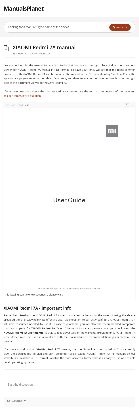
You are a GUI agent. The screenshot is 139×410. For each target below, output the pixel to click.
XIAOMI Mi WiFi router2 (87, 350)
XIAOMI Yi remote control (89, 377)
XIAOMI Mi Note (17, 377)
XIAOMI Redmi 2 (17, 371)
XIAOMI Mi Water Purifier (22, 384)
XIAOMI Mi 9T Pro (18, 344)
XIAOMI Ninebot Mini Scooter (91, 317)
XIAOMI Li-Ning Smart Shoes (25, 284)
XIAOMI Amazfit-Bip (19, 364)
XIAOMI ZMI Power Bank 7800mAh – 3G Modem (36, 357)
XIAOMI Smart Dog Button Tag (26, 317)
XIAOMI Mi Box (83, 364)
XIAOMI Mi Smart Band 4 (22, 337)
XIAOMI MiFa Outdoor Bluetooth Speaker (98, 277)
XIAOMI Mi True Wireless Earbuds (27, 297)
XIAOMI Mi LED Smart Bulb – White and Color (35, 263)
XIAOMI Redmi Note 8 (87, 337)
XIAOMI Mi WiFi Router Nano (91, 384)
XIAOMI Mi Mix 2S (84, 257)
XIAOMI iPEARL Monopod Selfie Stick (29, 350)
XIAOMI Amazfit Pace (20, 257)
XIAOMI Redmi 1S (18, 304)
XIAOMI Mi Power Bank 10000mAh (28, 290)
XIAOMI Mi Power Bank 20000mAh (28, 324)
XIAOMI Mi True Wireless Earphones (29, 330)
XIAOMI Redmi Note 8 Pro (89, 371)
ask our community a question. (22, 95)
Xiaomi (22, 53)
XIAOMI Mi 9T (16, 310)
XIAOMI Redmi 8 (83, 304)
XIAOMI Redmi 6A (84, 324)
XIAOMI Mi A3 (16, 277)
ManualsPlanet (24, 8)
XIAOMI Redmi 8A (84, 270)
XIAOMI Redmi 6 (83, 290)
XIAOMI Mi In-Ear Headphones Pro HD (96, 330)
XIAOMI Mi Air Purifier (86, 284)
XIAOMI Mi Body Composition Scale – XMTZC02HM (104, 297)
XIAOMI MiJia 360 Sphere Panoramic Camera (100, 344)
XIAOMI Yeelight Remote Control (27, 270)
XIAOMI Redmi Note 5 (87, 357)
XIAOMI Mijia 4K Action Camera (92, 310)
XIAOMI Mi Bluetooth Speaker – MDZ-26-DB (100, 263)
